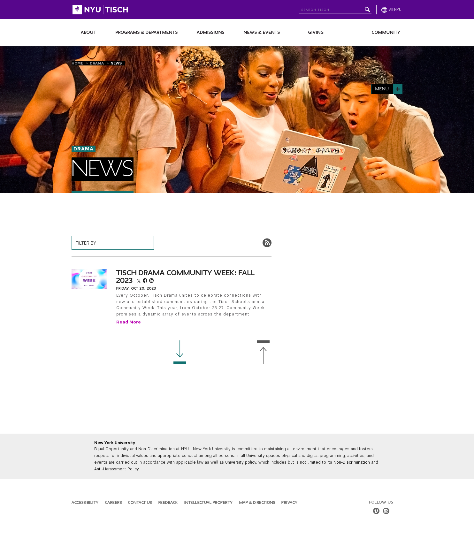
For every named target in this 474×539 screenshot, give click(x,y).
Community (386, 32)
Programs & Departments (147, 32)
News (116, 63)
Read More (128, 322)
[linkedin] (151, 281)
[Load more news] (180, 352)
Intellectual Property (208, 502)
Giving (316, 32)
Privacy (289, 502)
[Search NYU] (335, 8)
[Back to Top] (263, 352)
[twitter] (140, 281)
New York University (114, 442)
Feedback (168, 502)
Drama (97, 63)
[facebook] (146, 281)
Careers (113, 502)
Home (78, 63)
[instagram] (386, 512)
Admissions (211, 32)
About (88, 32)
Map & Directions (257, 502)
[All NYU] (391, 9)
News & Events (262, 32)
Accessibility (85, 502)
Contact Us (140, 502)
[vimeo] (376, 512)
